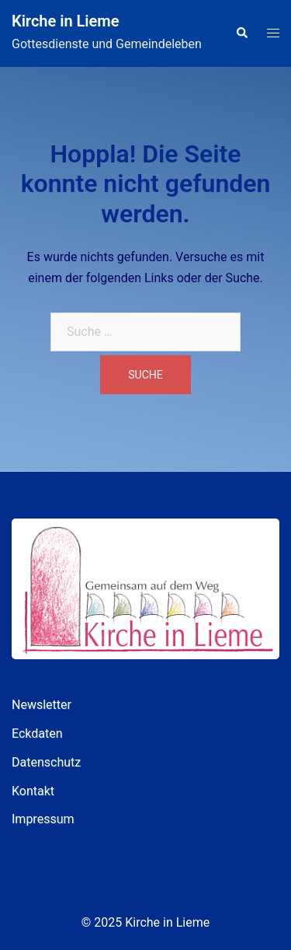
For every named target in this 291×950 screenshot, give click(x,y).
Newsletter (41, 704)
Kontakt (33, 791)
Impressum (43, 819)
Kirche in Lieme (65, 21)
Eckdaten (37, 733)
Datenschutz (46, 762)
